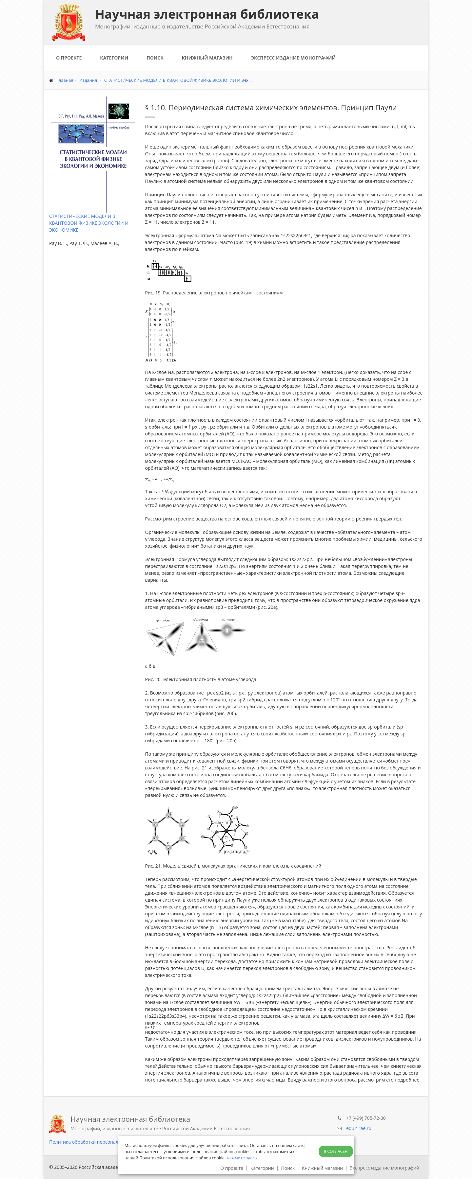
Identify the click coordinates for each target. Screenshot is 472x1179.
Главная (64, 80)
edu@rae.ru (358, 1128)
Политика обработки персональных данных (98, 1142)
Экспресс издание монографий (293, 58)
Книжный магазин (207, 58)
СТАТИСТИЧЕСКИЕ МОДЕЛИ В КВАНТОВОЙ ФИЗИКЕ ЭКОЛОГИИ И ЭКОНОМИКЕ (88, 223)
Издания (88, 80)
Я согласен (336, 1151)
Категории (114, 58)
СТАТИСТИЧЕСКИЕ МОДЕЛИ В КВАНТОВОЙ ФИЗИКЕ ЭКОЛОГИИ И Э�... (178, 80)
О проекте (69, 58)
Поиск (155, 58)
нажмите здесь (242, 1158)
